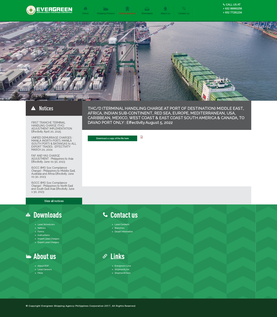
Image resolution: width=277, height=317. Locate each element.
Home (85, 13)
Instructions (44, 235)
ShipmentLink (122, 269)
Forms (41, 231)
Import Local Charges (48, 238)
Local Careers (45, 269)
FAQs (40, 273)
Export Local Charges (48, 242)
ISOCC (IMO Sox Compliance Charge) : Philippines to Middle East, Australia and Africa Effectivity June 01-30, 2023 (53, 172)
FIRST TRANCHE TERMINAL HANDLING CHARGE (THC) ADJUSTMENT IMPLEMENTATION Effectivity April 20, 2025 (51, 127)
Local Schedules (46, 224)
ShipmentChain (123, 273)
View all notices (54, 201)
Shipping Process (106, 13)
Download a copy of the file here (112, 138)
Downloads (147, 13)
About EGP (43, 265)
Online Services (127, 13)
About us (165, 13)
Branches (119, 228)
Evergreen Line (123, 265)
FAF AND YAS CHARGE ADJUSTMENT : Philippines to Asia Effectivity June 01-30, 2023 (52, 158)
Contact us (183, 13)
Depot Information (124, 231)
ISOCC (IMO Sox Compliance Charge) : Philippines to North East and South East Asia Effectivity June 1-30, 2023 (52, 187)
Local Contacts (122, 224)
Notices (41, 228)
